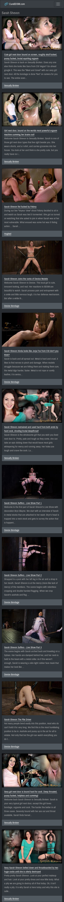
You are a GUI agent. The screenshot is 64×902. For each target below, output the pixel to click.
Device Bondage (11, 306)
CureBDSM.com (14, 4)
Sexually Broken (11, 85)
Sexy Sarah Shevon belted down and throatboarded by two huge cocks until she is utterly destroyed (31, 869)
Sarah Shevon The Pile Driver (17, 719)
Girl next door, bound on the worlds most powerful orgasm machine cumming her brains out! (30, 132)
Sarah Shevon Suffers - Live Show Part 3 (23, 647)
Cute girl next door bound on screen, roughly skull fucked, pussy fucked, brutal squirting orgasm (30, 56)
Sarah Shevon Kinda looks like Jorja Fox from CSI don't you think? (31, 353)
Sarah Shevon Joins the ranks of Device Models (26, 279)
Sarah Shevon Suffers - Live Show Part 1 (23, 503)
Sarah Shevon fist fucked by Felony (20, 206)
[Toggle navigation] (58, 4)
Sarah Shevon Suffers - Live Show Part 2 (23, 575)
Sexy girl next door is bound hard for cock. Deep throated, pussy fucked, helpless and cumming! (30, 793)
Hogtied (7, 234)
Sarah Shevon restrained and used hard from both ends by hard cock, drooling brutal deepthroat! (31, 429)
